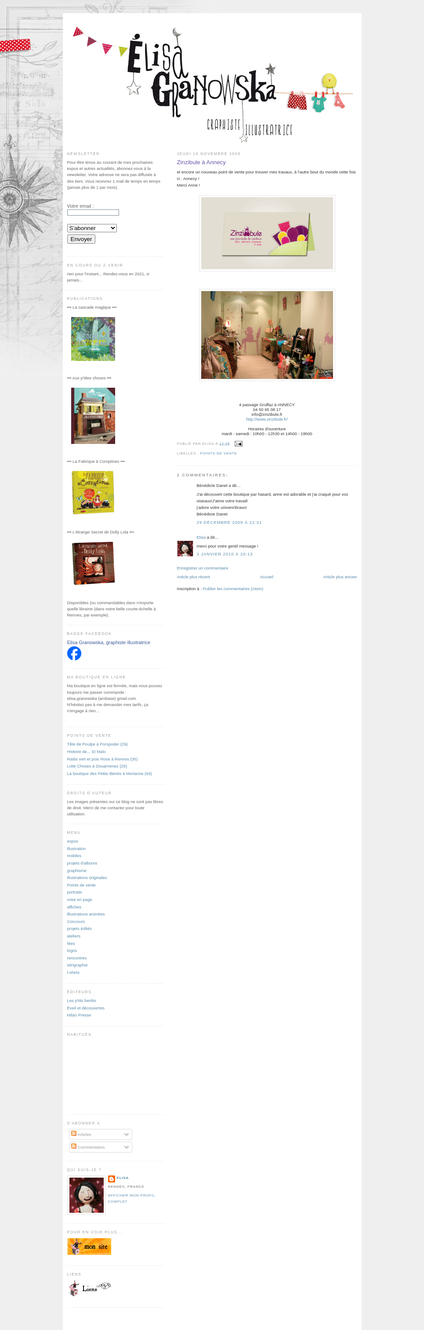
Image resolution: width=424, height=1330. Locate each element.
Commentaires (88, 1147)
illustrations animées (86, 914)
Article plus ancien (340, 576)
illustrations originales (87, 877)
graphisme (77, 870)
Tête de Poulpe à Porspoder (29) (97, 744)
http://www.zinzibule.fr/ (266, 419)
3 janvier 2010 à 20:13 (225, 553)
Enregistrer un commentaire (202, 568)
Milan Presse (79, 1015)
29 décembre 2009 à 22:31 (229, 522)
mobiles (74, 855)
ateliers (74, 936)
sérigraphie (77, 964)
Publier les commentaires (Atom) (233, 588)
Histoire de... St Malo (86, 751)
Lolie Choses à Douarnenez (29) (97, 766)
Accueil (266, 576)
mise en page (79, 899)
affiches (74, 907)
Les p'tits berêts (81, 1000)
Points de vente (218, 453)
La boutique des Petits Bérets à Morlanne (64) (109, 773)
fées (71, 943)
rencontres (77, 957)
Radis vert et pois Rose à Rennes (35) (102, 759)
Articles (81, 1134)
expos (72, 841)
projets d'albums (82, 863)
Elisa (201, 537)
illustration (76, 848)
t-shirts (73, 972)
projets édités (79, 928)
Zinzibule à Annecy (201, 162)
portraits (74, 892)
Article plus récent (193, 576)
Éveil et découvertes (86, 1008)
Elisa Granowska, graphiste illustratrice (109, 642)
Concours (76, 921)
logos (72, 950)
